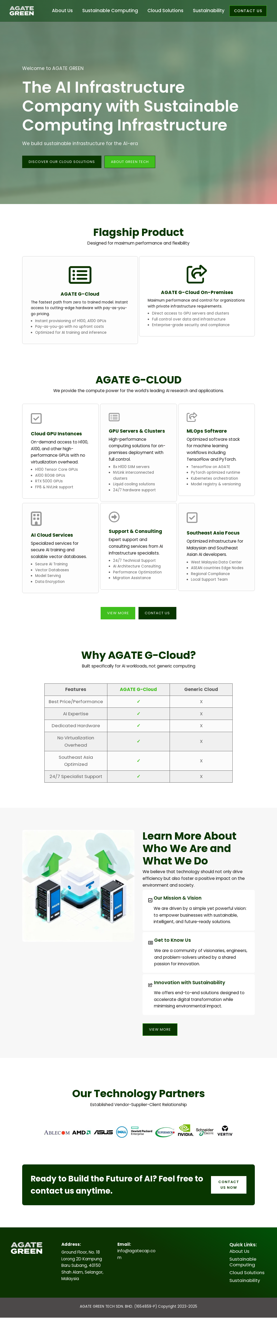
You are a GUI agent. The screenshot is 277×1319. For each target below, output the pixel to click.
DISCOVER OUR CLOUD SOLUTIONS (63, 162)
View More (116, 613)
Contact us (248, 11)
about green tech (135, 162)
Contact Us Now (228, 1186)
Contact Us (158, 613)
